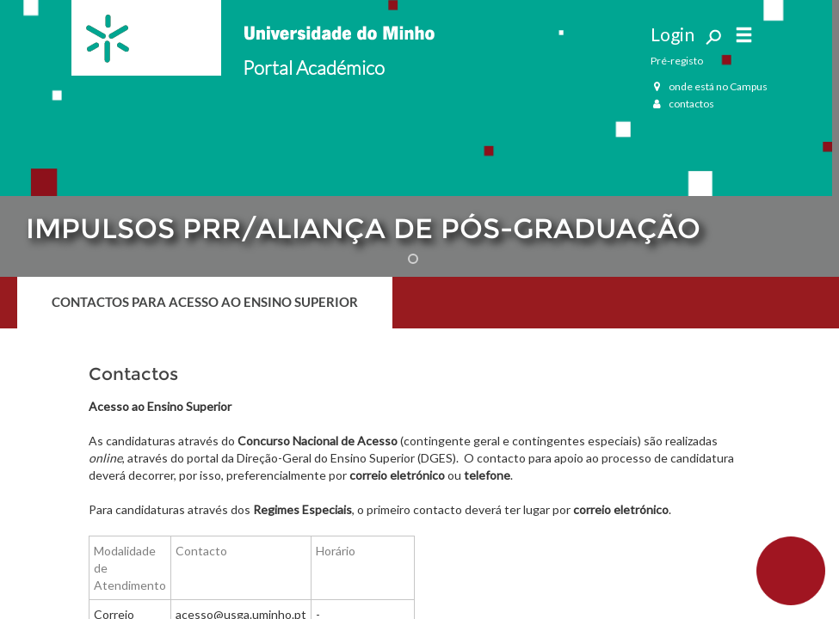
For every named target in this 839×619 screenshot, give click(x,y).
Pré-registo (677, 60)
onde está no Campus (709, 86)
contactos (682, 103)
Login (672, 34)
